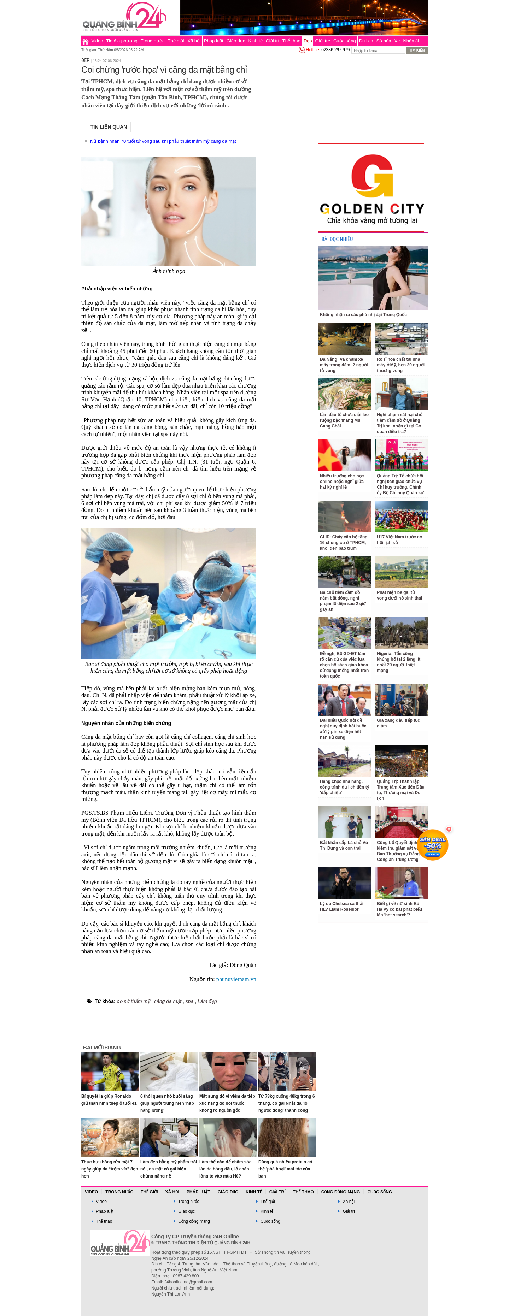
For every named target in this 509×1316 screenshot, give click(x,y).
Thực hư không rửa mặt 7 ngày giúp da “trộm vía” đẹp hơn (109, 1169)
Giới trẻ (322, 40)
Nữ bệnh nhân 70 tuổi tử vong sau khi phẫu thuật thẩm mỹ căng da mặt (163, 141)
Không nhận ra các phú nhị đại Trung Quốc (363, 314)
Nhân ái (411, 40)
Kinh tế (255, 40)
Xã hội (194, 40)
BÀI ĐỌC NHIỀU (337, 239)
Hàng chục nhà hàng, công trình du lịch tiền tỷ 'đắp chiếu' (344, 787)
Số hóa (383, 40)
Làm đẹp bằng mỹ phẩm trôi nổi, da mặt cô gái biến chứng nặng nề (168, 1169)
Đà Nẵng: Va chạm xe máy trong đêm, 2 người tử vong (344, 365)
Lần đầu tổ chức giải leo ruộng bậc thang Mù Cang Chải (344, 420)
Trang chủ (85, 40)
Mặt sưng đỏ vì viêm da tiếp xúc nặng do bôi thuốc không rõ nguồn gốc (227, 1103)
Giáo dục (236, 40)
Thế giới (176, 40)
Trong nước (153, 40)
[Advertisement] (287, 160)
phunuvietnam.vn (236, 979)
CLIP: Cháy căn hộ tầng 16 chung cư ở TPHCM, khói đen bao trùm (344, 543)
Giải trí (272, 40)
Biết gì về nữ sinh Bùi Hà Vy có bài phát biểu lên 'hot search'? (399, 909)
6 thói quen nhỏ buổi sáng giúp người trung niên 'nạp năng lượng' (167, 1103)
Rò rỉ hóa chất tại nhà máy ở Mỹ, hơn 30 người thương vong (401, 365)
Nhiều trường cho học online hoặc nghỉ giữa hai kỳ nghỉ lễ (342, 481)
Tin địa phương (122, 40)
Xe (397, 40)
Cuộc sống (344, 40)
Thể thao (291, 40)
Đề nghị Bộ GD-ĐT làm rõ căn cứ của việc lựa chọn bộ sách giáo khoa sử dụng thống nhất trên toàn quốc (344, 665)
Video (97, 40)
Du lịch (366, 40)
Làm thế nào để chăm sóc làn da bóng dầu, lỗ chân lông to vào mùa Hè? (225, 1169)
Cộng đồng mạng (340, 1192)
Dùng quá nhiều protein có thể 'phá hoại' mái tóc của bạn (285, 1169)
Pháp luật (213, 40)
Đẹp (308, 40)
